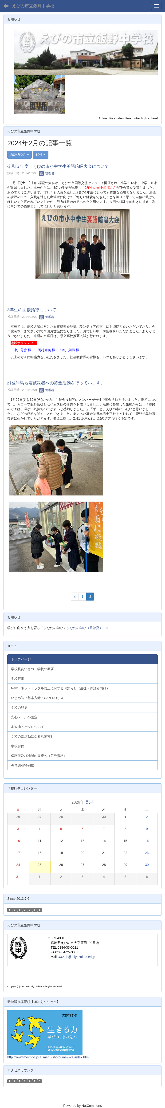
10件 (40, 155)
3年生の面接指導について (31, 309)
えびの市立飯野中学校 (33, 6)
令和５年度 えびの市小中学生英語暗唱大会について (58, 166)
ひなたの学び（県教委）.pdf (87, 628)
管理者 (46, 173)
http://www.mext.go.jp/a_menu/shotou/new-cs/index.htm (48, 1057)
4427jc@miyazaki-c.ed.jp (77, 957)
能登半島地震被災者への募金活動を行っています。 (56, 383)
